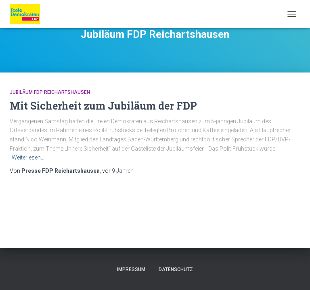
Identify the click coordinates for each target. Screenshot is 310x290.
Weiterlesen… (28, 157)
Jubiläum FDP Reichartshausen (50, 92)
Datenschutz (176, 269)
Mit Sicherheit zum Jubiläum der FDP (103, 105)
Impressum (131, 269)
